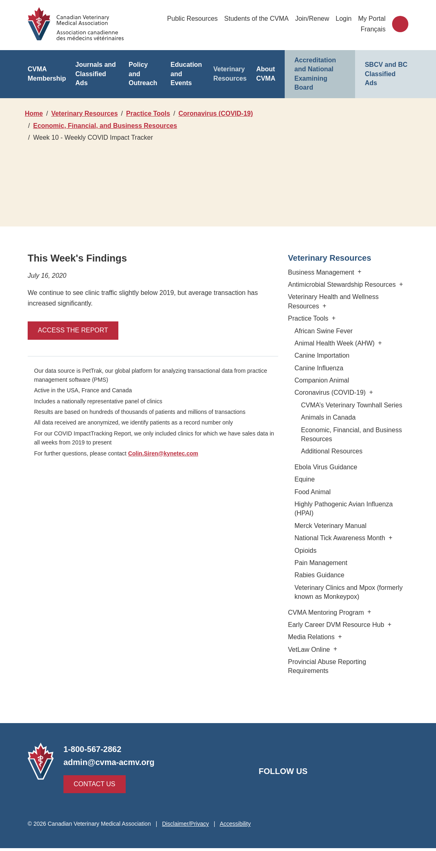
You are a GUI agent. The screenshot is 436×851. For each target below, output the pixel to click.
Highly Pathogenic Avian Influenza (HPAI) (342, 520)
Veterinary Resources (230, 69)
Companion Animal (320, 392)
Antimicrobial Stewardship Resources (345, 297)
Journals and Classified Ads (95, 69)
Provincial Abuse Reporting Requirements (347, 674)
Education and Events (185, 69)
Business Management (325, 284)
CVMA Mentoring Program (329, 624)
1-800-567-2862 (92, 752)
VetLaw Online (313, 661)
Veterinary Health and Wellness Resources (332, 313)
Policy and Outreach (144, 69)
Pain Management (320, 575)
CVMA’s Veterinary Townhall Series (350, 417)
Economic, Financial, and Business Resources (104, 137)
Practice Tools (152, 113)
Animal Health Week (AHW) (337, 355)
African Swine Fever (322, 343)
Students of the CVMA (256, 18)
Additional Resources (331, 463)
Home (34, 113)
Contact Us (92, 787)
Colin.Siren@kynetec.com (165, 465)
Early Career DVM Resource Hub (338, 636)
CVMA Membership (47, 69)
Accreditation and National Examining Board (319, 69)
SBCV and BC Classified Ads (384, 69)
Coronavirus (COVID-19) (71, 126)
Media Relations (315, 649)
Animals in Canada (327, 429)
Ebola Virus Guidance (324, 479)
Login (343, 18)
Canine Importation (321, 368)
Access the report (69, 342)
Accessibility (237, 826)
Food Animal (312, 504)
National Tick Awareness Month (343, 550)
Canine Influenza (317, 380)
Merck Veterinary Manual (329, 537)
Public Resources (193, 18)
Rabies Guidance (318, 587)
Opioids (305, 562)
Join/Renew (311, 18)
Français (374, 29)
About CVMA (265, 69)
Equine (304, 491)
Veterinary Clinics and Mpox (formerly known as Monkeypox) (347, 604)
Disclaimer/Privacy (187, 826)
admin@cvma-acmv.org (107, 765)
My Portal (372, 18)
